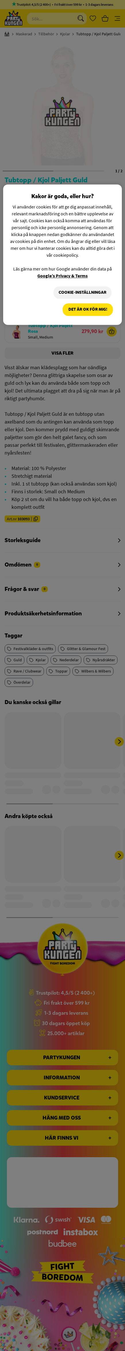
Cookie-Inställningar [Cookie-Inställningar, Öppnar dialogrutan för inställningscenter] (82, 292)
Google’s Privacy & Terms (62, 276)
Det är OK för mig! (87, 309)
